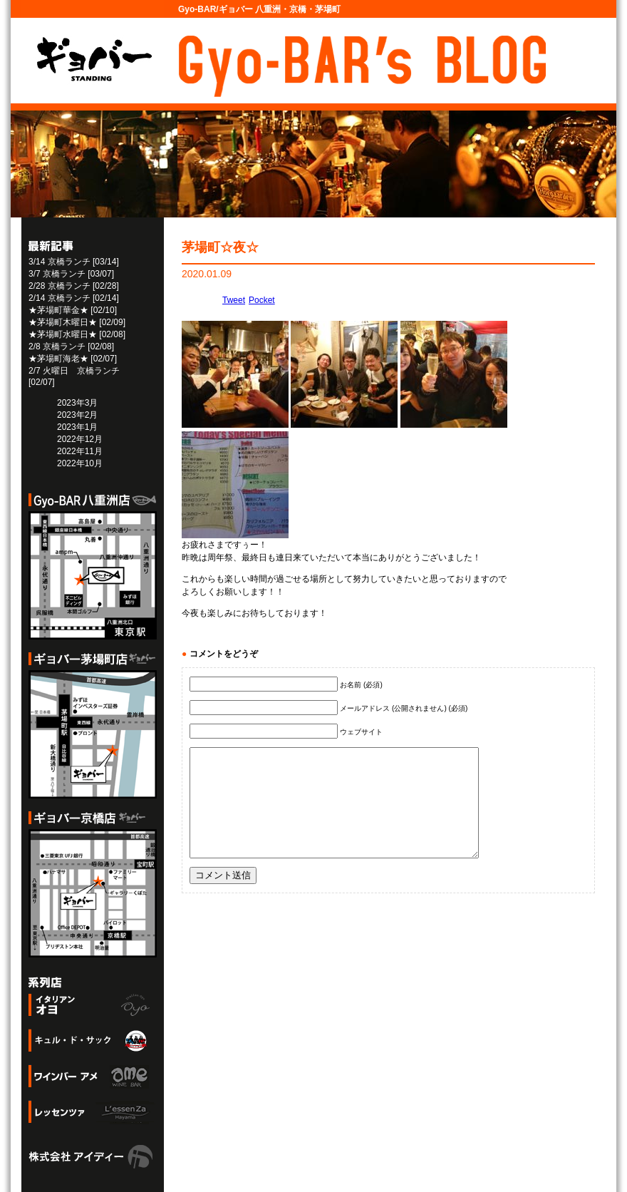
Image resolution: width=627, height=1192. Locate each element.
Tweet (233, 300)
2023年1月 (77, 427)
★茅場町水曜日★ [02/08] (76, 334)
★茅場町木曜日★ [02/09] (76, 322)
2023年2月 (77, 415)
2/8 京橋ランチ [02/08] (71, 346)
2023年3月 (77, 403)
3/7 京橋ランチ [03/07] (71, 274)
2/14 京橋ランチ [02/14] (73, 298)
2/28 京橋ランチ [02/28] (73, 286)
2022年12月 (80, 439)
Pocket (262, 300)
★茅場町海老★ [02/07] (72, 359)
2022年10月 (80, 463)
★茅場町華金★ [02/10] (72, 310)
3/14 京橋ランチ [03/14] (73, 262)
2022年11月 (80, 451)
